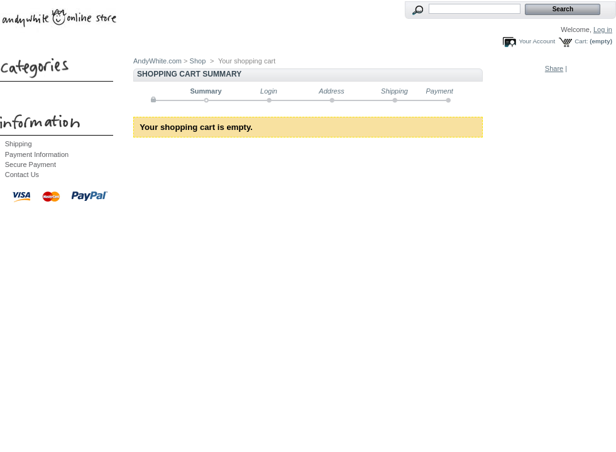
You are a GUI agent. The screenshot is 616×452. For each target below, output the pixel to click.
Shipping (18, 144)
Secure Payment (30, 164)
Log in (602, 29)
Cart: (581, 41)
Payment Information (37, 154)
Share (554, 68)
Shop (198, 61)
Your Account (537, 41)
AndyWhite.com (157, 61)
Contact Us (22, 174)
